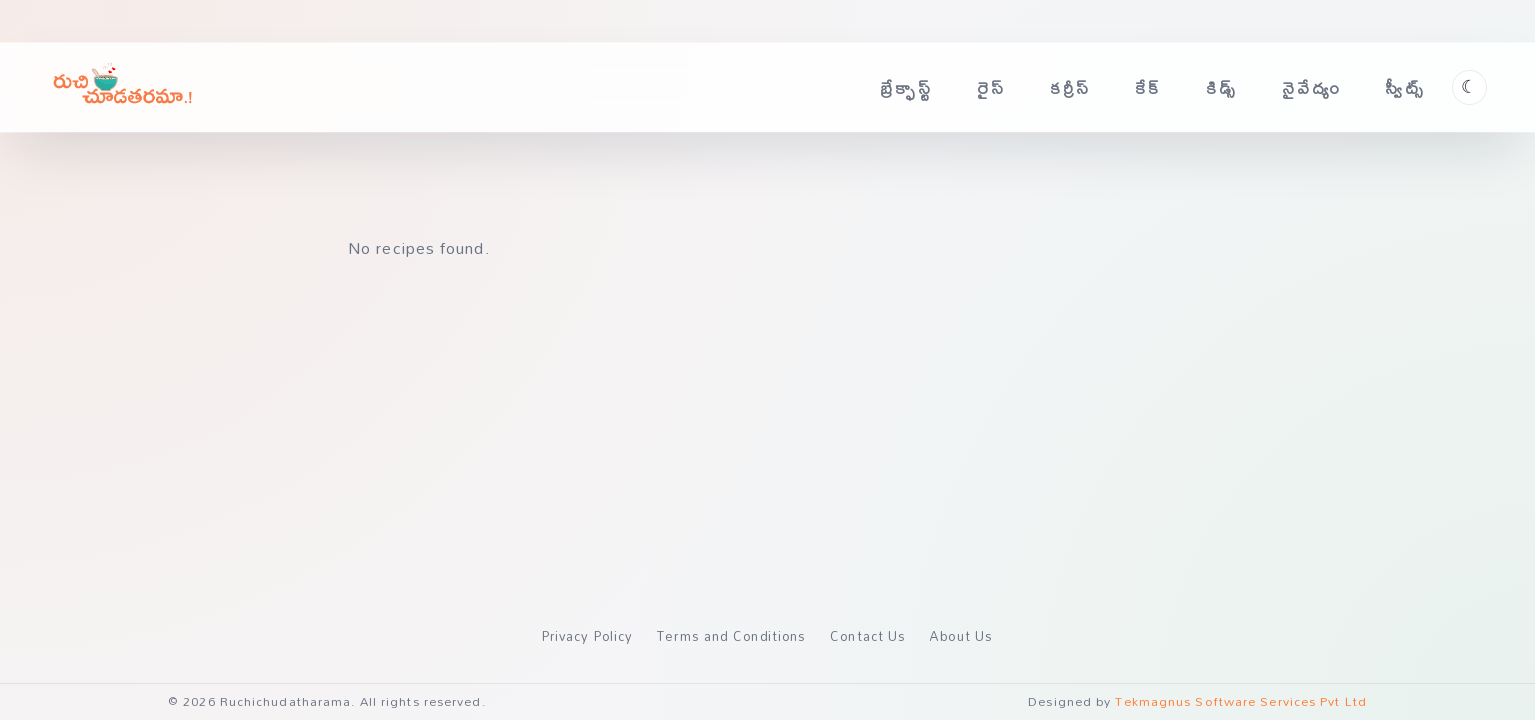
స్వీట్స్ (1405, 87)
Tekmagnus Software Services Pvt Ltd (1241, 701)
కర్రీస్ (1071, 87)
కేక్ (1148, 87)
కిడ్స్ (1222, 87)
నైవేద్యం (1312, 87)
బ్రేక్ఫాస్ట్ (906, 87)
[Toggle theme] (1469, 87)
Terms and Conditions (731, 636)
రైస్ (991, 87)
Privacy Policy (587, 636)
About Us (961, 636)
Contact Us (868, 636)
